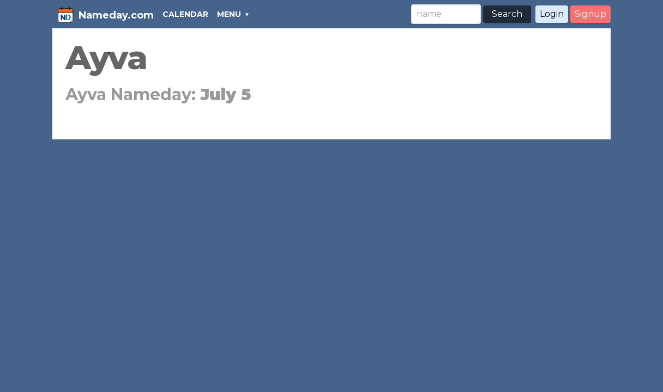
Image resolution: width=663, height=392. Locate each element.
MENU (229, 14)
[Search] (446, 14)
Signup (590, 14)
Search (507, 14)
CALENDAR (185, 14)
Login (552, 14)
